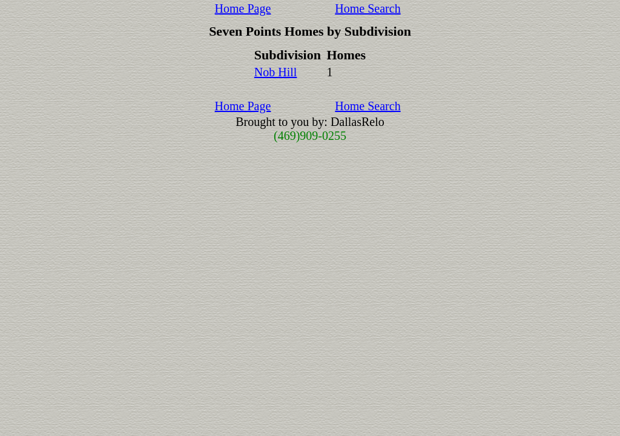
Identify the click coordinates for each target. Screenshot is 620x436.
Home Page (243, 8)
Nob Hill (275, 72)
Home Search (367, 8)
